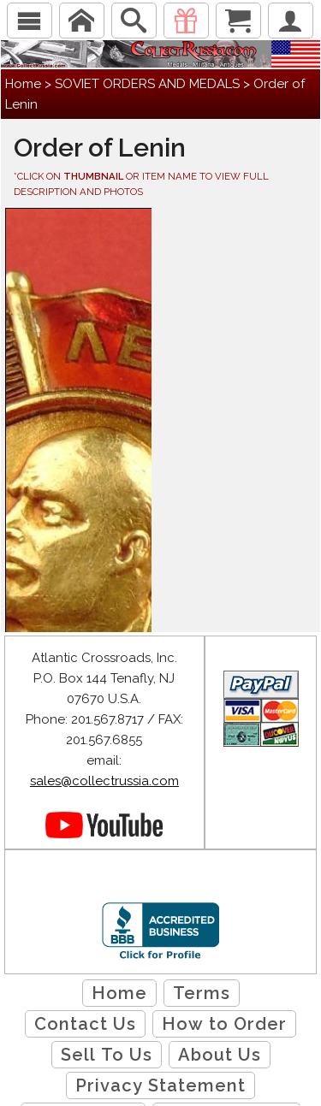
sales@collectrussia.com (104, 781)
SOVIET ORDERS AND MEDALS (147, 84)
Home (23, 84)
